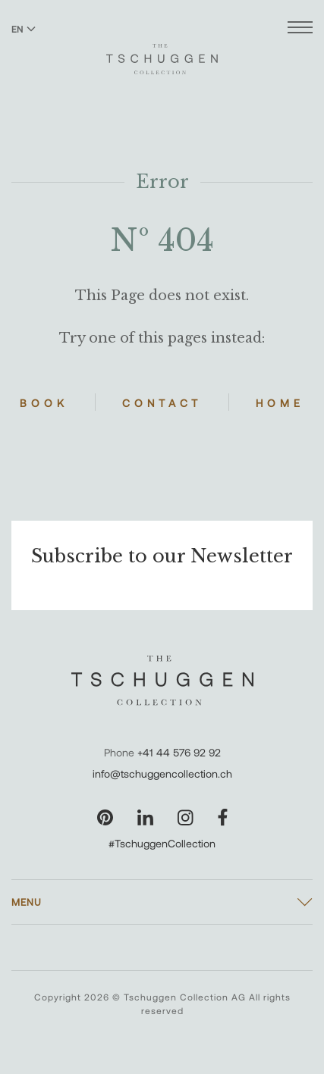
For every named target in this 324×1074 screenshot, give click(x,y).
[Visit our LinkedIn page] (145, 817)
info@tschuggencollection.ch (162, 773)
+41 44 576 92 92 (179, 752)
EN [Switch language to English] (23, 28)
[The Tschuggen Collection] (162, 52)
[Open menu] (300, 29)
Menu (26, 902)
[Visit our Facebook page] (223, 817)
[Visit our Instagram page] (185, 817)
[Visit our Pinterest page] (105, 817)
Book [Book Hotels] (44, 402)
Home (280, 402)
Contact (162, 402)
